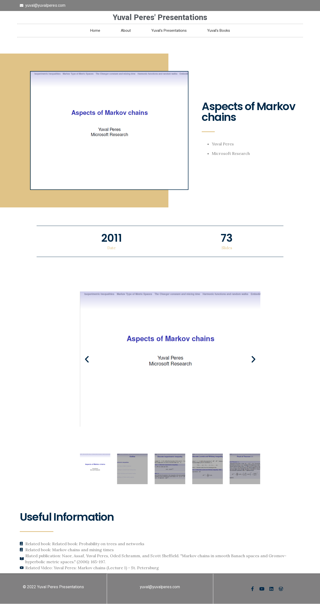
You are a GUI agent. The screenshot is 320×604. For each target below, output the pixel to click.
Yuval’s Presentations (169, 30)
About (126, 30)
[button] (86, 359)
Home (95, 30)
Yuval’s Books (218, 30)
